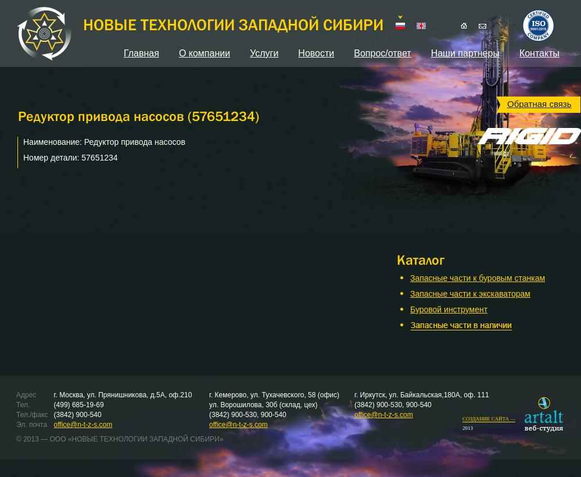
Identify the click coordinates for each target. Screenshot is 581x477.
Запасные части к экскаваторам (470, 293)
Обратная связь (539, 104)
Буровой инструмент (448, 309)
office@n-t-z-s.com (83, 425)
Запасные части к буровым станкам (477, 278)
